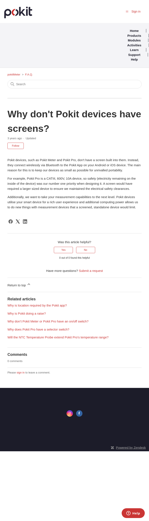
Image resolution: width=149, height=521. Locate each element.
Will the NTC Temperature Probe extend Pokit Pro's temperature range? (58, 337)
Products (134, 35)
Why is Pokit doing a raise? (26, 313)
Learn (134, 50)
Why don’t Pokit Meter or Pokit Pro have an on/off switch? (47, 321)
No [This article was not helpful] (85, 249)
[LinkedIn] (25, 221)
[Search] (74, 84)
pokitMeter (13, 74)
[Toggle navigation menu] (127, 11)
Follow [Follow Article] (15, 145)
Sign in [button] (136, 11)
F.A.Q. (29, 74)
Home (134, 31)
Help (134, 59)
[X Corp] (18, 221)
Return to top (19, 284)
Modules (134, 40)
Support (134, 55)
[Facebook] (10, 221)
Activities (134, 45)
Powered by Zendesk (131, 447)
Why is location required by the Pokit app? (37, 305)
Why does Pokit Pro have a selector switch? (38, 329)
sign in (21, 372)
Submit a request (91, 271)
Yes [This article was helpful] (63, 249)
